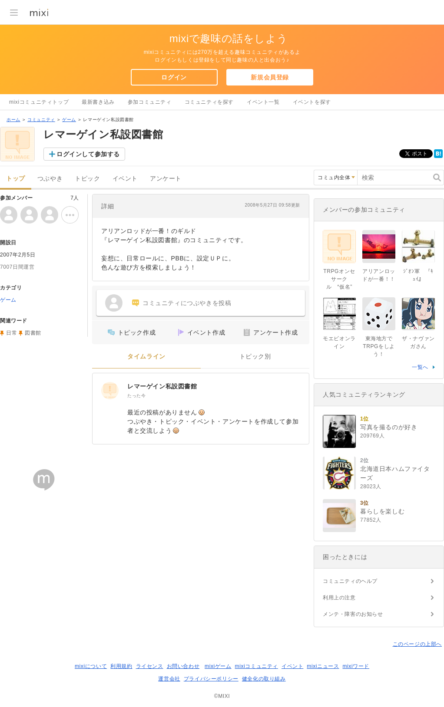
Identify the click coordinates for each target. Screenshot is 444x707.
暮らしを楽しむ (382, 511)
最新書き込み (98, 102)
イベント (125, 178)
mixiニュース (323, 666)
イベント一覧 (263, 102)
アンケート (166, 178)
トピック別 (255, 356)
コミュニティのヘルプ (350, 581)
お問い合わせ (183, 666)
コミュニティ (41, 119)
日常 (11, 333)
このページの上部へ (417, 644)
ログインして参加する (88, 154)
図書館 (33, 333)
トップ (15, 178)
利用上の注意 (339, 598)
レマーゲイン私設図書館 (162, 386)
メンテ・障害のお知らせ (353, 614)
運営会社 (169, 679)
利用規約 (121, 666)
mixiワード (355, 666)
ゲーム (69, 119)
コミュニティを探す (209, 102)
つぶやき (50, 178)
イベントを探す (312, 102)
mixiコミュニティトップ (39, 102)
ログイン (173, 77)
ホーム (13, 119)
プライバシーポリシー (211, 679)
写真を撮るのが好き (388, 427)
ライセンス (149, 666)
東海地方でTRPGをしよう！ (379, 346)
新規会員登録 (270, 77)
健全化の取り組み (264, 679)
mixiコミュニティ (256, 666)
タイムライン (146, 356)
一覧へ (420, 367)
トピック (87, 178)
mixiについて (91, 666)
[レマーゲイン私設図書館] (110, 390)
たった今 (136, 395)
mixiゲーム (218, 666)
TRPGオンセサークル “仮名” (339, 279)
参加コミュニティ (150, 102)
